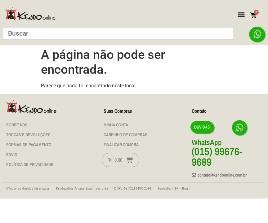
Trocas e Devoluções (28, 135)
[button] (241, 15)
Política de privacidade (29, 164)
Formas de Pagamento (28, 144)
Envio (11, 154)
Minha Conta (116, 125)
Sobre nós (17, 125)
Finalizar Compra (121, 144)
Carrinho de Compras (125, 135)
